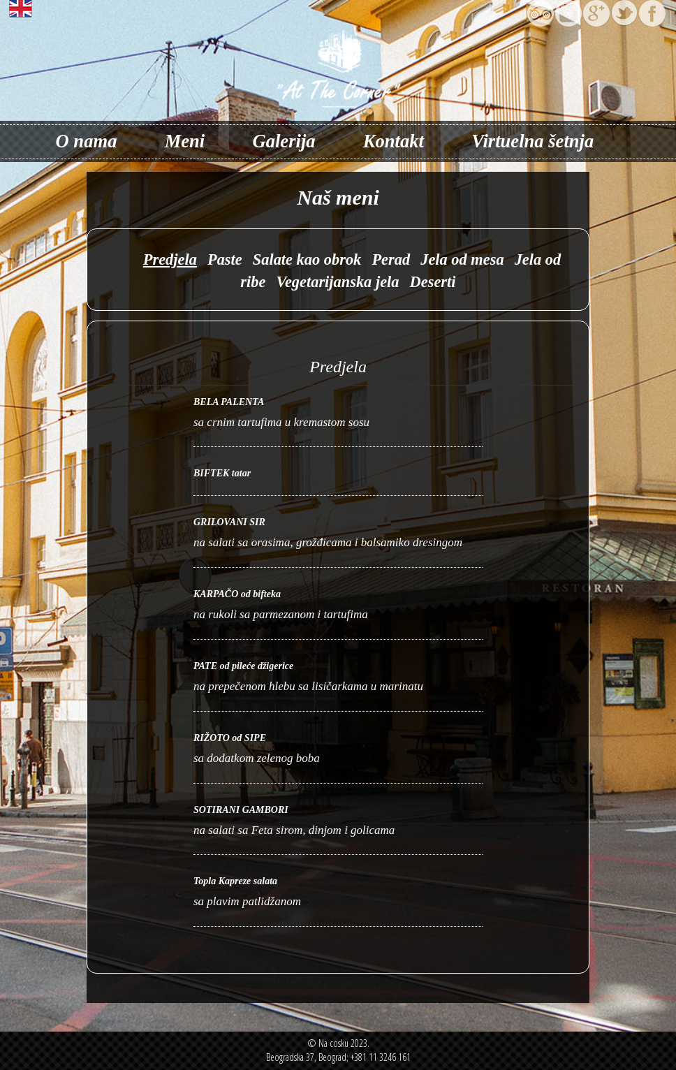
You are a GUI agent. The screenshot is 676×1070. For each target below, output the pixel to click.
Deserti (433, 282)
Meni (185, 141)
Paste (224, 259)
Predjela (170, 259)
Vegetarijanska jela (337, 282)
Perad (391, 259)
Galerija (283, 141)
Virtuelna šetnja (532, 141)
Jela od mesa (462, 259)
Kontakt (393, 141)
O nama (86, 141)
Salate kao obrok (307, 259)
